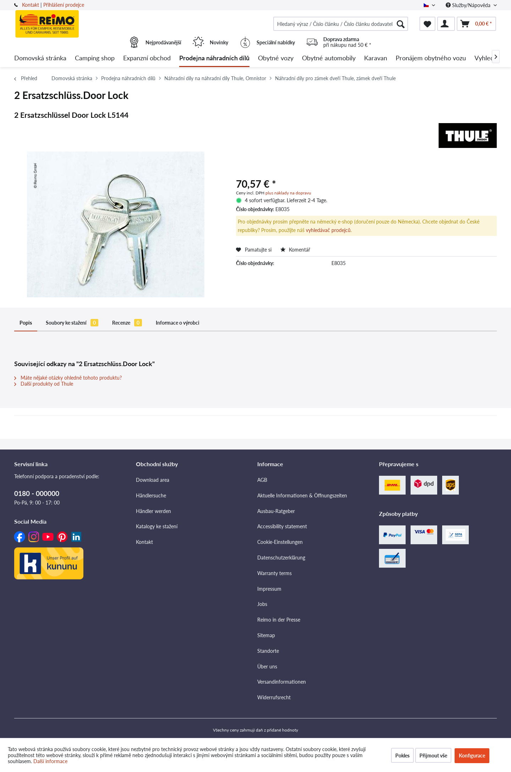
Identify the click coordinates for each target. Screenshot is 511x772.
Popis (26, 323)
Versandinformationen (281, 682)
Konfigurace (472, 755)
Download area (152, 480)
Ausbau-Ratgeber (276, 511)
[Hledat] (400, 24)
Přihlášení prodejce (63, 5)
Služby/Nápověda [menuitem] (469, 5)
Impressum (269, 589)
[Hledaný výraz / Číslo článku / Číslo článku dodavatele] (340, 24)
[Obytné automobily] (329, 58)
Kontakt (30, 5)
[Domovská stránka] (40, 58)
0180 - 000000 (36, 493)
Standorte (268, 651)
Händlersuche (151, 495)
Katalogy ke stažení (156, 526)
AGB (262, 480)
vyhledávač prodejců (328, 230)
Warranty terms (274, 573)
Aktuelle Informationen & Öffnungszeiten (302, 495)
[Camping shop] (95, 58)
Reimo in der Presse (278, 620)
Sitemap (266, 635)
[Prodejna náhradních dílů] (214, 58)
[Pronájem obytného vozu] (431, 58)
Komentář (295, 250)
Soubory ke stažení (72, 322)
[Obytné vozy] (275, 58)
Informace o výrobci (177, 323)
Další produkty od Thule (43, 384)
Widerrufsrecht (274, 697)
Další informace (50, 761)
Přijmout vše (433, 755)
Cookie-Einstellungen (280, 542)
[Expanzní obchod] (147, 58)
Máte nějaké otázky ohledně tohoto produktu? (68, 378)
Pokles (402, 755)
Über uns (267, 666)
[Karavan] (375, 58)
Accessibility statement (282, 526)
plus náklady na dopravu (288, 192)
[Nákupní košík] (476, 24)
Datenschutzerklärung (281, 558)
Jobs (262, 604)
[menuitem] (340, 24)
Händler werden (153, 511)
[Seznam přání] (427, 24)
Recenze (127, 322)
